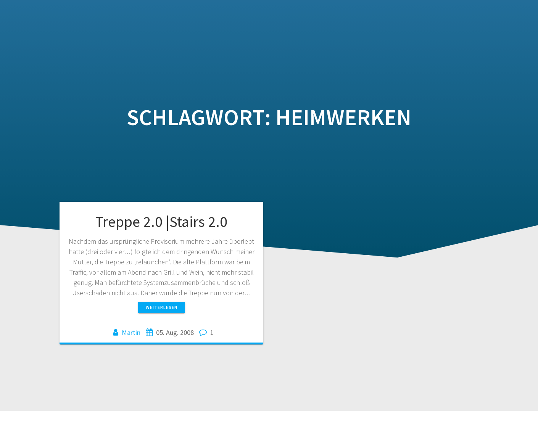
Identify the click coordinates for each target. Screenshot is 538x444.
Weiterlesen (161, 307)
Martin (131, 332)
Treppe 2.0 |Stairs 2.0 (161, 221)
